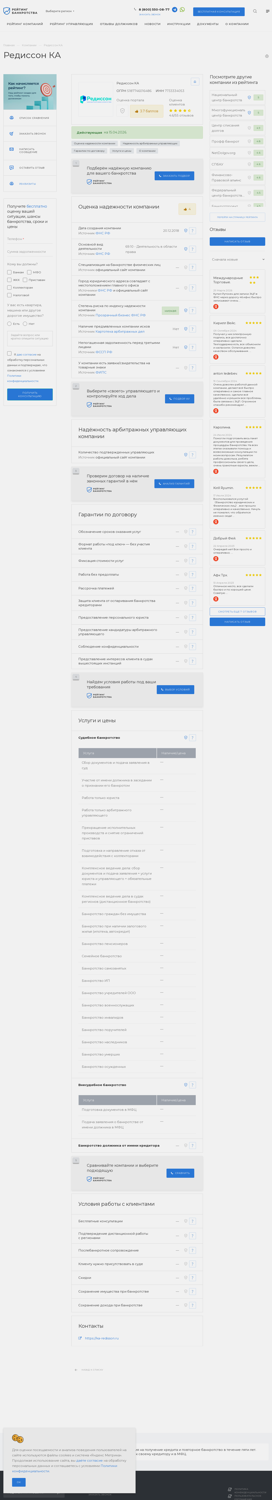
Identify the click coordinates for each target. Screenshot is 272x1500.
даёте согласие (89, 1460)
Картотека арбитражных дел (120, 332)
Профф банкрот (225, 141)
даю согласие (27, 354)
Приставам (37, 280)
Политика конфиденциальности (250, 1491)
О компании (147, 150)
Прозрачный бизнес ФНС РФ (121, 315)
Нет (32, 323)
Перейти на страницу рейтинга (237, 217)
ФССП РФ (104, 352)
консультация (219, 11)
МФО (37, 272)
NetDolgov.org (223, 153)
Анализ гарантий (174, 484)
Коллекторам (23, 287)
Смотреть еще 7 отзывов (237, 611)
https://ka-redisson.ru (102, 1340)
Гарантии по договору (89, 150)
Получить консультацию (30, 394)
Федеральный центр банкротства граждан (228, 195)
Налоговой (21, 295)
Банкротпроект (225, 206)
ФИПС (101, 373)
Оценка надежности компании (94, 143)
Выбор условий (175, 690)
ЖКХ (16, 280)
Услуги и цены (121, 150)
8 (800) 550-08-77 (154, 9)
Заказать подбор (174, 175)
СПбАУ (217, 164)
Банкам (18, 272)
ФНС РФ (103, 233)
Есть (16, 323)
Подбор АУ (179, 399)
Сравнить (180, 1174)
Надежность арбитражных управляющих (150, 143)
